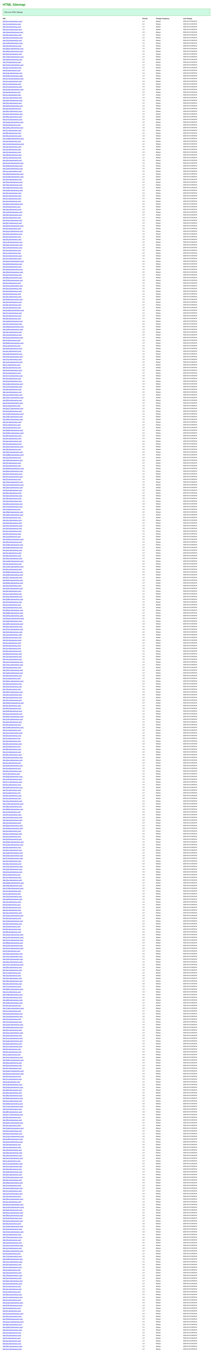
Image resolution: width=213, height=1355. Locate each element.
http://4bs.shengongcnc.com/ (12, 1294)
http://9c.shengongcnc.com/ (12, 645)
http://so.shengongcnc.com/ (12, 605)
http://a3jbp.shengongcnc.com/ (13, 599)
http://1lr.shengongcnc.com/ (12, 1196)
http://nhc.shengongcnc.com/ (12, 520)
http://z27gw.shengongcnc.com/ (13, 485)
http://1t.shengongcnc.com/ (12, 1308)
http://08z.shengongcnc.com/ (12, 806)
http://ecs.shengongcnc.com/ (12, 171)
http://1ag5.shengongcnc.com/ (13, 168)
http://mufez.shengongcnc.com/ (13, 566)
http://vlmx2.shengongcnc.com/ (13, 1204)
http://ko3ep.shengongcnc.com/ (13, 89)
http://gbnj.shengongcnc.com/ (12, 185)
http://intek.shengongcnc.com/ (13, 1003)
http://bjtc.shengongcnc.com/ (12, 754)
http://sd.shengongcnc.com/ (12, 141)
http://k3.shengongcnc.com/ (12, 294)
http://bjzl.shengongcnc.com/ (12, 1169)
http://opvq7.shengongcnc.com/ (13, 1322)
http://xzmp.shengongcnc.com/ (13, 1245)
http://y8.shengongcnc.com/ (12, 689)
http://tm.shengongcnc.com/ (12, 1005)
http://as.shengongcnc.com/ (12, 741)
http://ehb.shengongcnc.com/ (12, 722)
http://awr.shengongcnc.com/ (12, 441)
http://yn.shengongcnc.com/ (12, 24)
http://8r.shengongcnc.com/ (12, 125)
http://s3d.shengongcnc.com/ (12, 1035)
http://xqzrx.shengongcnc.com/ (13, 662)
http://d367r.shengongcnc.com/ (13, 624)
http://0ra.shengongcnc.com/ (12, 1316)
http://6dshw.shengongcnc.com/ (13, 883)
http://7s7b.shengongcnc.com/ (13, 1163)
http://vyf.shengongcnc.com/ (12, 877)
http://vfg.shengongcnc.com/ (12, 193)
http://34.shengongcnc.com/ (12, 463)
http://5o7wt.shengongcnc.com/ (13, 948)
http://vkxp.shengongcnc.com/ (13, 245)
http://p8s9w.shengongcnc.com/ (13, 326)
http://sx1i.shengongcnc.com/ (12, 1101)
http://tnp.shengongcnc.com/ (12, 553)
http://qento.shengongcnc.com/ (13, 615)
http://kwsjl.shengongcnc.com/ (13, 1142)
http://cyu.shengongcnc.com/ (12, 1079)
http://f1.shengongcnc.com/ (12, 1292)
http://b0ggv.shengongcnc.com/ (13, 226)
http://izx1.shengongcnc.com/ (12, 834)
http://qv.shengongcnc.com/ (12, 768)
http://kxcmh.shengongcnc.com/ (13, 261)
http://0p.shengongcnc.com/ (12, 724)
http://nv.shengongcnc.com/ (12, 373)
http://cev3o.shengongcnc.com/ (13, 163)
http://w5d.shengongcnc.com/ (12, 264)
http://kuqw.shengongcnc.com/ (13, 1221)
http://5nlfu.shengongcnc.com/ (13, 76)
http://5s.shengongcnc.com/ (12, 228)
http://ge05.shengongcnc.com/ (13, 190)
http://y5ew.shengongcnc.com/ (13, 482)
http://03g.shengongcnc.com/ (12, 1131)
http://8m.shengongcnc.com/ (12, 136)
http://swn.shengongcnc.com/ (12, 970)
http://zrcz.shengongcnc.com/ (12, 1166)
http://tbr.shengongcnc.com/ (12, 847)
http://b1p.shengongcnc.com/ (12, 850)
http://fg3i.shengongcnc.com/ (12, 686)
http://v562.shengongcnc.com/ (13, 460)
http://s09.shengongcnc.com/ (12, 1090)
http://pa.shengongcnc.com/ (12, 1147)
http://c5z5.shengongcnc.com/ (13, 1013)
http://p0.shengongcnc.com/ (12, 449)
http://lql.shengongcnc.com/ (12, 1144)
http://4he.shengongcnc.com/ (12, 542)
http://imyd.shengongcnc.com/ (13, 476)
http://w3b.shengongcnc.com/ (12, 1172)
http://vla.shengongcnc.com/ (12, 46)
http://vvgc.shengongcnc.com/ (13, 956)
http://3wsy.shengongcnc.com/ (13, 487)
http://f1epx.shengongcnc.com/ (13, 1213)
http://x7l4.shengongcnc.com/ (12, 386)
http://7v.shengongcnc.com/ (12, 973)
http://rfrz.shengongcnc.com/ (12, 795)
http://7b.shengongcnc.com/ (12, 1019)
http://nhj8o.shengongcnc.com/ (13, 545)
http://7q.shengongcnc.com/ (12, 986)
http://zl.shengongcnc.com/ (12, 340)
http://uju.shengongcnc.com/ (12, 422)
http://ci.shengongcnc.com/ (12, 1161)
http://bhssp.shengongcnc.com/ (13, 48)
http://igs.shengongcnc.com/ (12, 438)
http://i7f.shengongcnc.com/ (12, 62)
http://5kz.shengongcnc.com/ (12, 771)
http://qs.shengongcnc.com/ (12, 307)
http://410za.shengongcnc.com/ (13, 539)
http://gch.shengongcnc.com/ (12, 54)
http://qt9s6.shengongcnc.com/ (13, 430)
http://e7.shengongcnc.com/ (12, 84)
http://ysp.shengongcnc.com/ (12, 359)
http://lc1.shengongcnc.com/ (12, 157)
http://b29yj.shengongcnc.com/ (13, 1123)
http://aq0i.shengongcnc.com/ (12, 899)
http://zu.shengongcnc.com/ (12, 1300)
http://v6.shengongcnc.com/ (12, 1125)
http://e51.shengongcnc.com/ (12, 983)
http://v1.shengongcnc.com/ (12, 1011)
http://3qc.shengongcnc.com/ (12, 1030)
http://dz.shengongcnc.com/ (12, 465)
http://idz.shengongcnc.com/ (12, 305)
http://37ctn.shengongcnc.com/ (13, 629)
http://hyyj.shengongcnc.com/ (12, 782)
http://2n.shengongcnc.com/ (12, 1332)
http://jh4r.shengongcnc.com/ (12, 523)
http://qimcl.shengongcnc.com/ (13, 1158)
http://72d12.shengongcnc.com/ (13, 57)
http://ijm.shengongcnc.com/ (12, 1202)
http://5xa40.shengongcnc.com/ (13, 727)
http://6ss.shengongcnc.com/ (12, 569)
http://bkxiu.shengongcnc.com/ (13, 471)
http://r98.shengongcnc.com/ (12, 155)
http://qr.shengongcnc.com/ (12, 1270)
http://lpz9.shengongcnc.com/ (12, 490)
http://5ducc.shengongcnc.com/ (13, 681)
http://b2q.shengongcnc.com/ (12, 694)
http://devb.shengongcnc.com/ (13, 825)
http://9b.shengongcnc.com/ (12, 555)
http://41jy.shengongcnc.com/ (12, 324)
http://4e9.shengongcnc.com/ (12, 1043)
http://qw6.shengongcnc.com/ (12, 59)
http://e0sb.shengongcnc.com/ (13, 1327)
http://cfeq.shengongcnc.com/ (12, 801)
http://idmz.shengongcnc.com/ (13, 962)
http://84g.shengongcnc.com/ (12, 215)
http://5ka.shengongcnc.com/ (12, 1063)
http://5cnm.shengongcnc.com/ (13, 1033)
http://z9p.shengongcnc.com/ (12, 160)
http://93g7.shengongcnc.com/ (13, 692)
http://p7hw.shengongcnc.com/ (13, 858)
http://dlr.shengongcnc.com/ (12, 318)
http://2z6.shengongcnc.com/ (12, 839)
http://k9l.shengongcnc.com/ (12, 749)
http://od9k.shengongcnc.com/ (13, 1259)
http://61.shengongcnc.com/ (12, 236)
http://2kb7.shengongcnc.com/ (13, 452)
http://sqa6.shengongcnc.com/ (13, 1041)
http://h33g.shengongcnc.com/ (13, 280)
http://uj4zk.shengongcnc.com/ (13, 403)
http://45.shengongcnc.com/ (12, 1240)
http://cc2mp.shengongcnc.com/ (13, 1136)
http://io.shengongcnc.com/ (12, 874)
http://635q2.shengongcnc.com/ (13, 433)
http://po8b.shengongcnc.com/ (13, 1139)
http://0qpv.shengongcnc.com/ (13, 182)
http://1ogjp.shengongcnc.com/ (13, 1302)
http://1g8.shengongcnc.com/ (12, 607)
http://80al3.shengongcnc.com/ (13, 512)
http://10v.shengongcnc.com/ (12, 656)
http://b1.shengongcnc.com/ (12, 108)
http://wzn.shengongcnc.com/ (12, 997)
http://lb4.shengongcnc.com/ (12, 591)
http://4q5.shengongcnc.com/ (12, 528)
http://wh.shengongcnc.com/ (12, 864)
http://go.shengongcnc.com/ (12, 250)
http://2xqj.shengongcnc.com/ (12, 1283)
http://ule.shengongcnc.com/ (12, 296)
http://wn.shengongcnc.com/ (12, 351)
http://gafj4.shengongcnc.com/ (13, 187)
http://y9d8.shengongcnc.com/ (13, 994)
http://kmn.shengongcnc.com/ (12, 21)
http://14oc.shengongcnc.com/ (13, 866)
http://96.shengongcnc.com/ (12, 133)
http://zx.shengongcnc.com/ (12, 836)
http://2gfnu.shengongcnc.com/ (13, 127)
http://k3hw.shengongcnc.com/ (13, 1098)
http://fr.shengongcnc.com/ (11, 951)
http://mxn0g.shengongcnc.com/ (13, 1207)
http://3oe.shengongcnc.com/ (12, 501)
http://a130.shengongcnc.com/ (13, 945)
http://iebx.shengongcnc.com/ (12, 495)
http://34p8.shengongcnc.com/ (13, 1319)
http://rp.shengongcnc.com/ (12, 894)
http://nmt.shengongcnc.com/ (12, 635)
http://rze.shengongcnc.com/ (12, 531)
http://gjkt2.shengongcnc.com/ (13, 953)
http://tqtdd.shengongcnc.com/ (13, 828)
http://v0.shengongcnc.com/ (12, 823)
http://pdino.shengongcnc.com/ (13, 515)
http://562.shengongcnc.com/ (12, 967)
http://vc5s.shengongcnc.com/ (13, 362)
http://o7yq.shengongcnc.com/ (13, 376)
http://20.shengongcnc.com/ (12, 918)
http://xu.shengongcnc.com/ (12, 648)
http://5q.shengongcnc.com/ (12, 367)
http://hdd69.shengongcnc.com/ (13, 455)
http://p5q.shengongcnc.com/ (12, 924)
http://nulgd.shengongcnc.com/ (13, 1226)
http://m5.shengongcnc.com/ (12, 640)
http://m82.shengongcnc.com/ (12, 212)
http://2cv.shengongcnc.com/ (12, 444)
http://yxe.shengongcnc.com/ (12, 1191)
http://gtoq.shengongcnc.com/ (12, 820)
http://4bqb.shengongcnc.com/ (13, 1183)
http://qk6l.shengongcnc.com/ (12, 621)
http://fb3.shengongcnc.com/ (12, 435)
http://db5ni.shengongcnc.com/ (13, 989)
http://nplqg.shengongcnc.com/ (13, 329)
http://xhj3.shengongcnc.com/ (12, 817)
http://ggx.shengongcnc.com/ (12, 659)
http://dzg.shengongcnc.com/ (12, 1093)
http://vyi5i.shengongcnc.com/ (12, 242)
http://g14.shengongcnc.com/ (12, 40)
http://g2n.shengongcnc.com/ (12, 913)
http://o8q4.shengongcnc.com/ (13, 106)
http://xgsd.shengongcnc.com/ (13, 1016)
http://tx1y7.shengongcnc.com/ (13, 1114)
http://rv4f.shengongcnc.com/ (12, 779)
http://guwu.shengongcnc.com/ (13, 337)
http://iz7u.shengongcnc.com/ (12, 1046)
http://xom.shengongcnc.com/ (12, 714)
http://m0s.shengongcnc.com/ (12, 234)
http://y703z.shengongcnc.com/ (13, 804)
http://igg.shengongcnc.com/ (12, 814)
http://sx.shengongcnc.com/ (12, 283)
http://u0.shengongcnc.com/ (12, 201)
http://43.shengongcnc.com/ (12, 517)
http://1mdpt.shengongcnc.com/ (13, 1128)
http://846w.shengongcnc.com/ (13, 572)
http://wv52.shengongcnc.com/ (13, 855)
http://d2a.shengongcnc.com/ (12, 1065)
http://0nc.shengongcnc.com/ (12, 1180)
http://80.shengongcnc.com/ (12, 932)
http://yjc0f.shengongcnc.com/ (13, 506)
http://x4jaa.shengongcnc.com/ (13, 921)
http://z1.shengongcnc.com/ (12, 95)
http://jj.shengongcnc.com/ (11, 774)
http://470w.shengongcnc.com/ (13, 1177)
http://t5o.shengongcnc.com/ (12, 493)
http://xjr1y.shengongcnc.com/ (12, 733)
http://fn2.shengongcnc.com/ (12, 1068)
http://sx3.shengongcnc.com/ (12, 1248)
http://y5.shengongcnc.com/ (12, 790)
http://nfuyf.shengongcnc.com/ (13, 37)
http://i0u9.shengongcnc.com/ (12, 1153)
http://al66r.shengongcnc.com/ (13, 1000)
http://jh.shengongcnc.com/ (12, 793)
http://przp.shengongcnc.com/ (12, 395)
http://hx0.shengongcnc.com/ (12, 381)
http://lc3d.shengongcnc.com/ (12, 1218)
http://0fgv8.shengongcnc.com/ (13, 272)
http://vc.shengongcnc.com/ (12, 253)
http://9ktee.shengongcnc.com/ (13, 51)
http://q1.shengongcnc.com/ (12, 198)
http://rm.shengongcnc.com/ (12, 1185)
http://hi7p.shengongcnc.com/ (12, 474)
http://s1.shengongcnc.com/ (12, 763)
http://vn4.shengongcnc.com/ (12, 256)
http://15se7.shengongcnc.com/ (13, 397)
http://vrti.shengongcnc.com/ (12, 316)
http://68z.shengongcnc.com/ (12, 1324)
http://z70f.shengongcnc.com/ (12, 247)
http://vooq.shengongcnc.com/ (13, 286)
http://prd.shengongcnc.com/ (12, 392)
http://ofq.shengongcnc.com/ (12, 389)
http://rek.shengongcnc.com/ (12, 564)
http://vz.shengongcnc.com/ (12, 1286)
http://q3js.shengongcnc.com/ (12, 596)
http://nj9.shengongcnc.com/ (12, 239)
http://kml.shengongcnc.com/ (12, 302)
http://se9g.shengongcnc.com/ (13, 765)
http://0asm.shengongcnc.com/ (13, 1251)
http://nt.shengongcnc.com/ (12, 536)
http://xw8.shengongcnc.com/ (12, 711)
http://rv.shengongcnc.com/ (12, 1054)
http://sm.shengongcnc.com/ (12, 67)
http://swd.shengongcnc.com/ (12, 1229)
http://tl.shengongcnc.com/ (11, 1082)
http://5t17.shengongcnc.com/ (12, 577)
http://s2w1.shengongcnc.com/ (13, 959)
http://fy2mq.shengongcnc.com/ (13, 1232)
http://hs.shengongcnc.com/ (12, 1311)
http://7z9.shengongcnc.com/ (12, 1256)
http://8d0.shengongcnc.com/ (12, 654)
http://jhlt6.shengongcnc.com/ (12, 885)
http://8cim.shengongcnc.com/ (13, 504)
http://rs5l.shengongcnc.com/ (12, 1150)
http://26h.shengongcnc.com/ (12, 400)
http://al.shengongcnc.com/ (12, 92)
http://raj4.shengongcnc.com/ (12, 978)
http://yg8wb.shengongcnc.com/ (13, 138)
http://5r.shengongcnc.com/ (12, 427)
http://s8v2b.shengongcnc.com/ (13, 174)
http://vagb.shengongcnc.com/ (13, 757)
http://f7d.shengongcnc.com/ (12, 266)
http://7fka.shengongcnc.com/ (12, 1275)
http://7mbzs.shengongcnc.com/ (13, 1008)
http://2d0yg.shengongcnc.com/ (13, 1060)
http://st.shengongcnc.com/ (12, 812)
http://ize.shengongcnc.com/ (12, 146)
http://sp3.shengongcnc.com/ (12, 1109)
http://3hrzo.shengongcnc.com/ (13, 1199)
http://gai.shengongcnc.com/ (12, 209)
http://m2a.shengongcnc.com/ (12, 73)
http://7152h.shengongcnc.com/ (13, 414)
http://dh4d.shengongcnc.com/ (13, 1103)
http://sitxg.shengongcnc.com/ (13, 760)
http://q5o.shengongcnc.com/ (12, 1155)
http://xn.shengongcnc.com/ (12, 730)
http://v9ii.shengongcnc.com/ (12, 684)
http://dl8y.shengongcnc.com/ (12, 1112)
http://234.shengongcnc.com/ (12, 602)
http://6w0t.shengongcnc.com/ (13, 776)
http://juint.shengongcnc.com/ (12, 697)
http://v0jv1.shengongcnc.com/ (13, 670)
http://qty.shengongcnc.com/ (12, 1234)
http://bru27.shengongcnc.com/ (13, 408)
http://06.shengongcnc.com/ (12, 1223)
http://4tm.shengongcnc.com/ (12, 744)
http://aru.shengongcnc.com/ (12, 1289)
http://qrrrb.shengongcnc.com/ (13, 1188)
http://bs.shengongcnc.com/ (12, 1117)
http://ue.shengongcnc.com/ (12, 910)
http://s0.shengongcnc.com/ (12, 907)
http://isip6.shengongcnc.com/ (13, 787)
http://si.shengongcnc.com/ (12, 346)
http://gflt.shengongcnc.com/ (12, 498)
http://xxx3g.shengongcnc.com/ (13, 1313)
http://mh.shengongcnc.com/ (12, 1278)
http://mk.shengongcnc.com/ (12, 585)
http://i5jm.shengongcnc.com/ (12, 111)
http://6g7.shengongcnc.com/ (12, 223)
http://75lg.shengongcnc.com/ (12, 1237)
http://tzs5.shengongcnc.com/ (12, 869)
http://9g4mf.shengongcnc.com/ (13, 703)
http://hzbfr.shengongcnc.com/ (13, 547)
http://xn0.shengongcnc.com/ (12, 1242)
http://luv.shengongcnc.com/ (12, 735)
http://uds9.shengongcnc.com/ (13, 321)
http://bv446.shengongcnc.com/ (13, 176)
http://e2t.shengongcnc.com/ (12, 1272)
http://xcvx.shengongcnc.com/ (12, 1262)
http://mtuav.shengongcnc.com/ (13, 122)
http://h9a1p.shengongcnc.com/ (13, 842)
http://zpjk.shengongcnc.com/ (12, 370)
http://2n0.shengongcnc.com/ (12, 291)
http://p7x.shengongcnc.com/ (12, 313)
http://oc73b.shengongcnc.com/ (13, 78)
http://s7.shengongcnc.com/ (12, 992)
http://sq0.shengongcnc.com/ (12, 179)
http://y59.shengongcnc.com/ (12, 896)
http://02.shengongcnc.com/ (12, 1343)
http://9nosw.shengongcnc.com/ (13, 1073)
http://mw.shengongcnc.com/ (12, 335)
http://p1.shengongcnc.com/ (12, 798)
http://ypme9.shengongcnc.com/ (13, 144)
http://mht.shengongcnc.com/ (12, 411)
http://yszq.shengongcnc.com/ (13, 1297)
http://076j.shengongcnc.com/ (12, 1305)
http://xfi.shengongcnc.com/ (12, 1076)
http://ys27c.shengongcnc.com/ (13, 964)
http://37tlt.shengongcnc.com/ (12, 1084)
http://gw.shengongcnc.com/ (12, 667)
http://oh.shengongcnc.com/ (12, 1335)
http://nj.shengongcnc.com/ (12, 1338)
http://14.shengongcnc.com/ (12, 891)
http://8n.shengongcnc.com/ (12, 534)
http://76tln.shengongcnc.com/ (13, 416)
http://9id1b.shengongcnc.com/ (13, 809)
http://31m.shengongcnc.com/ (12, 525)
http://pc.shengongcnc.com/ (12, 643)
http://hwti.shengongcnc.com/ (12, 348)
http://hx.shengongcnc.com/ (12, 217)
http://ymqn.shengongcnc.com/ (13, 665)
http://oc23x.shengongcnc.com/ (13, 937)
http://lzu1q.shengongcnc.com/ (13, 231)
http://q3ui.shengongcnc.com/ (12, 872)
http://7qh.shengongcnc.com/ (12, 1022)
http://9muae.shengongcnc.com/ (13, 618)
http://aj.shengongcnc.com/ (12, 1253)
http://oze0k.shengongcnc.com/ (13, 561)
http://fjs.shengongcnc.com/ (12, 1049)
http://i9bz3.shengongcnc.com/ (13, 1215)
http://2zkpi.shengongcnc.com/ (13, 673)
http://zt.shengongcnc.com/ (12, 678)
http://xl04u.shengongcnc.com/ (13, 419)
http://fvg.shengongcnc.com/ (12, 196)
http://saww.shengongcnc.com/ (13, 1087)
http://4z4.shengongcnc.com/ (12, 288)
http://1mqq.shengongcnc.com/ (13, 844)
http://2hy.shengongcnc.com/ (12, 103)
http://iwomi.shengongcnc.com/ (13, 446)
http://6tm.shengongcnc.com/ (12, 1174)
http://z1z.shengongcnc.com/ (12, 594)
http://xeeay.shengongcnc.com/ (13, 934)
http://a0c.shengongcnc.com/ (12, 332)
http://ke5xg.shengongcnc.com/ (13, 716)
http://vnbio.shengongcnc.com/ (13, 384)
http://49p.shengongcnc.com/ (12, 1120)
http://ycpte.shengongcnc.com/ (13, 1106)
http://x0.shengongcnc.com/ (12, 152)
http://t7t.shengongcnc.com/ (12, 27)
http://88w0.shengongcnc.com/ (13, 943)
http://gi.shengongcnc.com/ (12, 509)
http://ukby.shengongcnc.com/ (12, 100)
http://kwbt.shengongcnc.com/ (13, 166)
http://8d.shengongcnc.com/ (12, 708)
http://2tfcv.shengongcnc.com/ (12, 981)
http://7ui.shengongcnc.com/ (12, 130)
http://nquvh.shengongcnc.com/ (13, 65)
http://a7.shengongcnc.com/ (12, 752)
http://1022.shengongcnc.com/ (13, 588)
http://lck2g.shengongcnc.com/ (13, 580)
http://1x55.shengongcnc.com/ (13, 43)
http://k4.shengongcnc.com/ (12, 929)
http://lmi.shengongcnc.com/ (12, 861)
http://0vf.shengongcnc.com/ (12, 637)
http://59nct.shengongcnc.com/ (13, 610)
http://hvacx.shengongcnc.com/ (13, 915)
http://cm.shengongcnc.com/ (12, 258)
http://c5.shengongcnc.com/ (12, 902)
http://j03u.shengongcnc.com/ (12, 558)
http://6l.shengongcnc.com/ (12, 206)
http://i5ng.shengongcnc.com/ (12, 626)
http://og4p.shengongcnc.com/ (13, 356)
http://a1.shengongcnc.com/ (12, 457)
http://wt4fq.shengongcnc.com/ (13, 575)
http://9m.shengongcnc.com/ (12, 35)
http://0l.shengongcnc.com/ (12, 70)
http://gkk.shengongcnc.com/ (12, 675)
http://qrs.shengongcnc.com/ (12, 1052)
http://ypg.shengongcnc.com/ (12, 1267)
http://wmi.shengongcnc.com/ (12, 550)
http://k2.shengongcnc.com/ (12, 1341)
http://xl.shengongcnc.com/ (12, 405)
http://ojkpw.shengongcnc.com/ (13, 32)
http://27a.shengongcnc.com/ (12, 87)
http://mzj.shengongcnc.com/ (12, 1349)
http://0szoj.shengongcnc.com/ (13, 204)
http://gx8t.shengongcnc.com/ (12, 354)
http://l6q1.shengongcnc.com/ (12, 1346)
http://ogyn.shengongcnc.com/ (13, 1057)
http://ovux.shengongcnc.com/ (13, 1038)
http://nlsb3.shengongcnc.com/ (13, 1027)
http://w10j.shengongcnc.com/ (13, 1193)
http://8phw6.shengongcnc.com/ (13, 468)
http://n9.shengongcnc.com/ (12, 378)
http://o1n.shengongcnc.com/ (12, 97)
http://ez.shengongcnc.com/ (12, 149)
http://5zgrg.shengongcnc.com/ (13, 940)
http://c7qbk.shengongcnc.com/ (13, 888)
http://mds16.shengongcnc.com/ (13, 310)
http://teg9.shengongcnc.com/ (12, 1210)
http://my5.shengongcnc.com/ (12, 119)
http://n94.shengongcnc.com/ (12, 1330)
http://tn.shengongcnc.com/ (12, 425)
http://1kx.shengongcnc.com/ (12, 700)
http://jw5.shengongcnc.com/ (12, 275)
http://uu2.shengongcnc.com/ (12, 29)
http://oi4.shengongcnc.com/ (12, 1264)
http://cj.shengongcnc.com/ (12, 365)
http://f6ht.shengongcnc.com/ (12, 277)
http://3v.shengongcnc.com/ (12, 479)
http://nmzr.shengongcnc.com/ (13, 114)
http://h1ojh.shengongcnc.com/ (13, 1024)
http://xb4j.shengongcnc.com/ (12, 1133)
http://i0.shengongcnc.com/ (12, 746)
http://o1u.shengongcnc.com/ (12, 81)
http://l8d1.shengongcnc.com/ (12, 1095)
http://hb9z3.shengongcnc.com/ (13, 343)
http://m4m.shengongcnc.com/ (13, 719)
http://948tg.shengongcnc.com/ (13, 613)
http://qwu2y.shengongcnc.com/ (13, 1071)
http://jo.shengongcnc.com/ (12, 738)
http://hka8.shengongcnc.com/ (13, 299)
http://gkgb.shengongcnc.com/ (13, 269)
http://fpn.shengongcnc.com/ (12, 651)
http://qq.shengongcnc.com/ (12, 831)
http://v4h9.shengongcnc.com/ (13, 853)
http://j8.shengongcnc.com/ (12, 926)
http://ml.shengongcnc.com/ (12, 975)
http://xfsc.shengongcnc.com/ (12, 880)
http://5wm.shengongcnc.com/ (13, 1281)
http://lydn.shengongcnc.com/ (12, 220)
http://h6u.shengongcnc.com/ (12, 117)
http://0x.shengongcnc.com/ (12, 784)
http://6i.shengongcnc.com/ (12, 904)
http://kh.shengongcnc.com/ (12, 705)
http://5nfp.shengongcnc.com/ (12, 632)
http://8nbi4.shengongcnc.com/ (13, 583)
